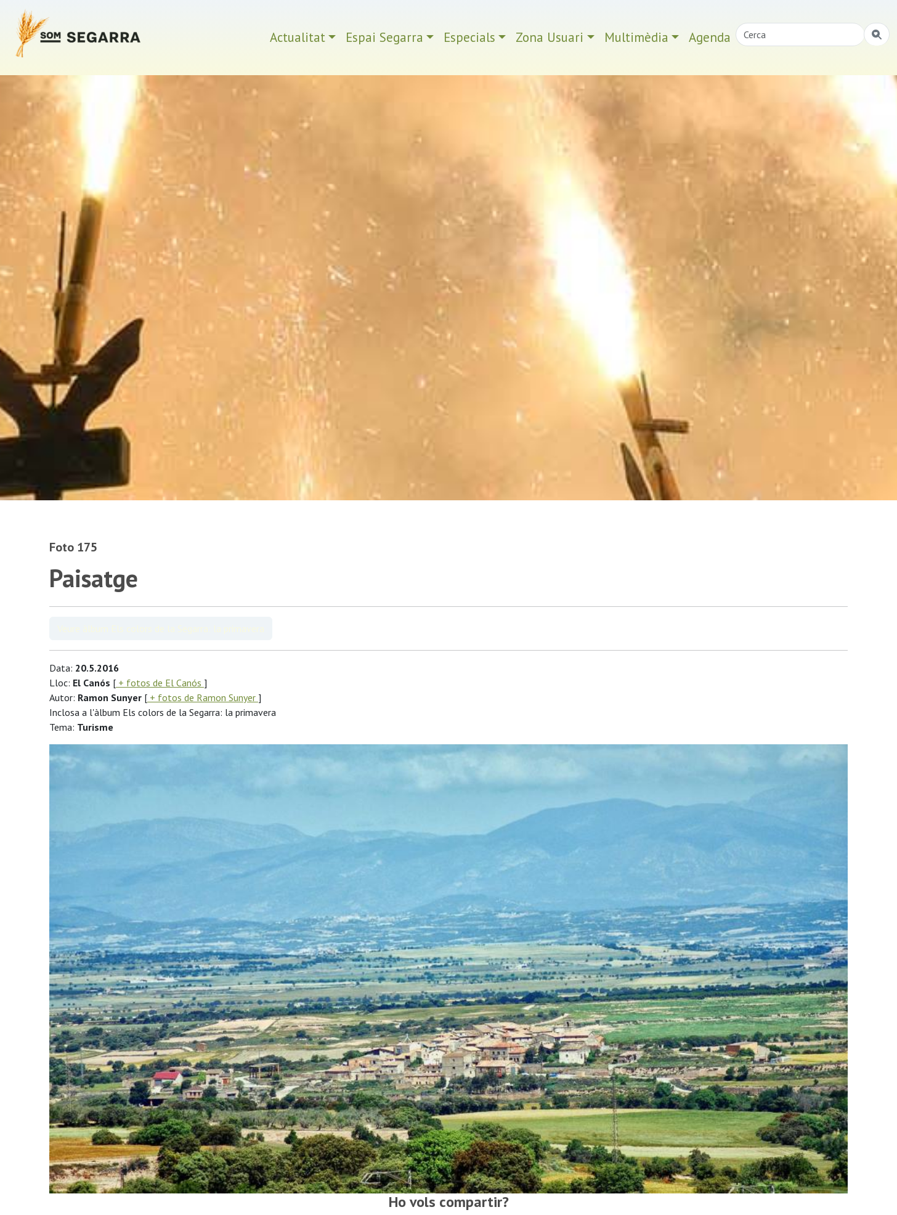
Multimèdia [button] (636, 37)
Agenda (710, 37)
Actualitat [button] (297, 37)
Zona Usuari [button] (549, 37)
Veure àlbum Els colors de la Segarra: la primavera (160, 628)
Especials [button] (469, 37)
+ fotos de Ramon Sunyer (202, 697)
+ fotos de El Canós (160, 683)
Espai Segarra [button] (384, 37)
